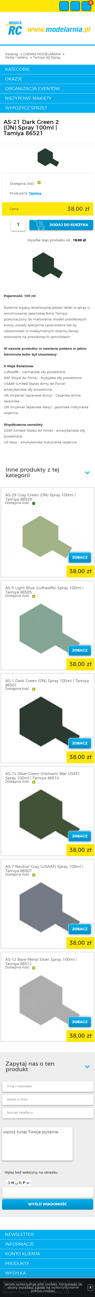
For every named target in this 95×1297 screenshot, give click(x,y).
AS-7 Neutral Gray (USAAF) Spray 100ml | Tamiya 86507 (44, 869)
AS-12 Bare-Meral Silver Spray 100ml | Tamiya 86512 (41, 962)
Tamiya (35, 193)
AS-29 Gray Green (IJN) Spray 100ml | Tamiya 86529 (40, 497)
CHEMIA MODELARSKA (42, 54)
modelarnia (47, 28)
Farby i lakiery (16, 57)
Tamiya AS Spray (47, 57)
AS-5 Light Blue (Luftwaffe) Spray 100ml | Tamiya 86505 (44, 590)
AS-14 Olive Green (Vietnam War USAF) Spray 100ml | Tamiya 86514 (42, 776)
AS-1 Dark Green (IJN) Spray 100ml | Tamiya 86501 (47, 683)
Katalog (11, 54)
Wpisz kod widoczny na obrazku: (31, 1172)
